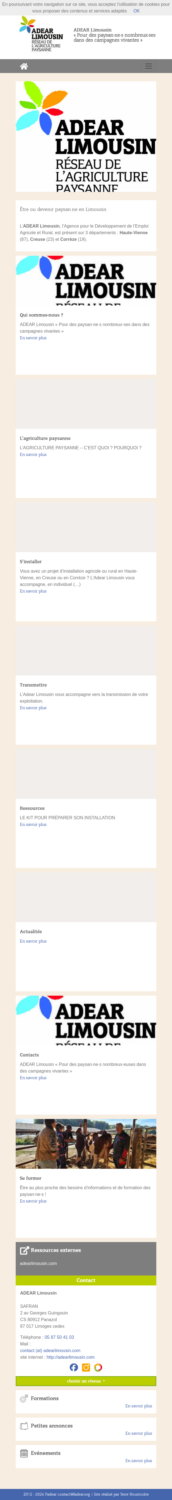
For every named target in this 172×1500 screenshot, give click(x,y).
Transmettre (33, 685)
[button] (26, 136)
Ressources (32, 808)
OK (136, 11)
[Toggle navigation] (148, 66)
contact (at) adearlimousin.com (50, 1350)
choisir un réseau (84, 1381)
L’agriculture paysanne (45, 438)
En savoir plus (33, 338)
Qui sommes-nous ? (41, 315)
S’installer (31, 562)
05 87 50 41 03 (59, 1337)
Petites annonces (52, 1426)
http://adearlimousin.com (71, 1357)
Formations (45, 1398)
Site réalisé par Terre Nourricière (121, 1494)
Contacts (29, 1055)
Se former (30, 1178)
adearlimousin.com (38, 1263)
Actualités (31, 931)
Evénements (46, 1453)
